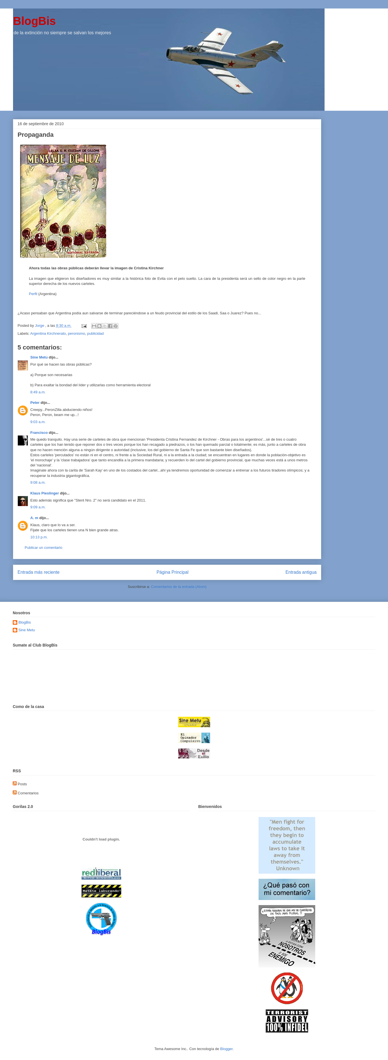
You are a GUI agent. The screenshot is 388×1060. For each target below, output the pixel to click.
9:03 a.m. (38, 422)
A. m (34, 518)
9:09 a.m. (38, 507)
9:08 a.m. (38, 482)
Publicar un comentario (43, 547)
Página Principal (173, 572)
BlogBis (34, 21)
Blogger (226, 1049)
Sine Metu (39, 357)
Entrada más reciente (38, 572)
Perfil (33, 294)
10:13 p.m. (39, 537)
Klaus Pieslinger (44, 493)
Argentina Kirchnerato (48, 333)
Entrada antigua (301, 572)
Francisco (39, 432)
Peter (35, 402)
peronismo (76, 333)
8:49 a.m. (38, 392)
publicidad (95, 333)
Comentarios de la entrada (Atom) (178, 587)
